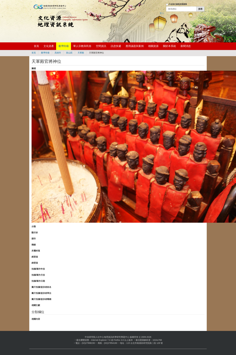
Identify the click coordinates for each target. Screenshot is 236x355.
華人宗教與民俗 (82, 46)
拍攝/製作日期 (38, 281)
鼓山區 (69, 52)
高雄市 (58, 52)
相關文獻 (36, 305)
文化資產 (49, 46)
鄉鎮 (34, 244)
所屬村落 (36, 250)
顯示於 (35, 232)
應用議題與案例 (135, 46)
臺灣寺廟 (63, 46)
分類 (34, 226)
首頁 (36, 46)
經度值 (35, 257)
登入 (162, 13)
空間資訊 (101, 46)
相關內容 (36, 319)
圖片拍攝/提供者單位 (41, 293)
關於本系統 (169, 46)
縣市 (34, 238)
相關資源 (153, 46)
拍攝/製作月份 (38, 275)
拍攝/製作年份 (38, 269)
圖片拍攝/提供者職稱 (41, 299)
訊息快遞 (116, 46)
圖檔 (34, 68)
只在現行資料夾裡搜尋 (178, 4)
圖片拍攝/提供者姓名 (41, 287)
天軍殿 (81, 52)
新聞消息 (185, 46)
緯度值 (35, 263)
